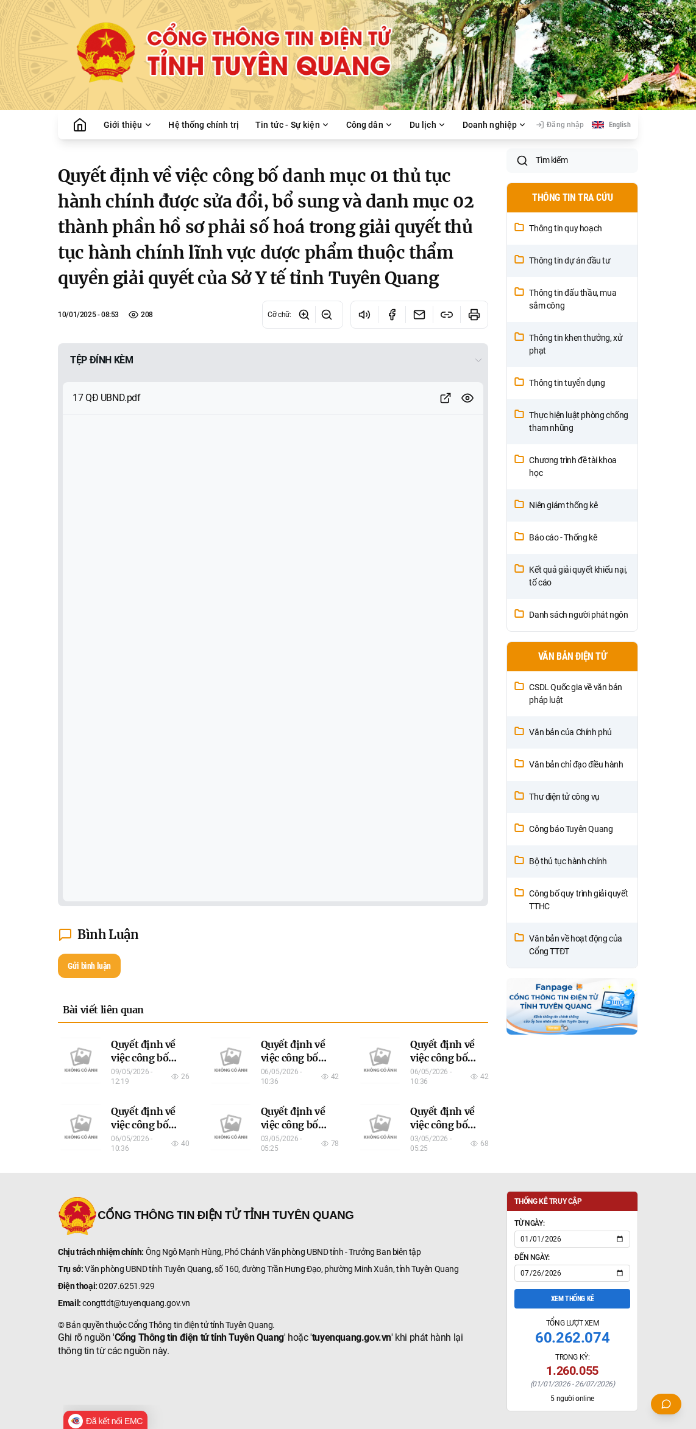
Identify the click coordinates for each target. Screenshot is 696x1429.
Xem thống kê (572, 1298)
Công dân (369, 125)
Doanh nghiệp (495, 125)
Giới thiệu (128, 125)
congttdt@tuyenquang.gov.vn (136, 1303)
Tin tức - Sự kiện (292, 125)
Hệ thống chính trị (203, 125)
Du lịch (428, 125)
